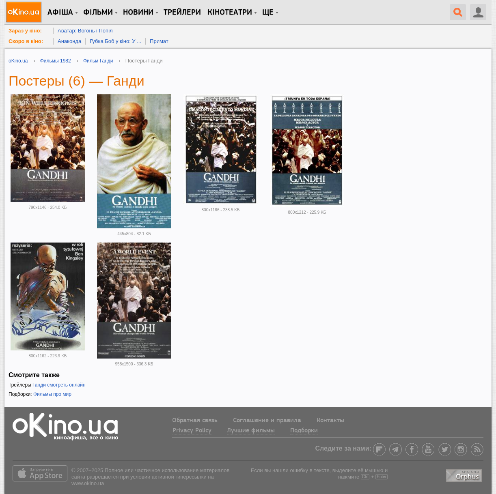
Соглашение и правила (267, 420)
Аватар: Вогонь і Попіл (85, 31)
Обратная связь (195, 420)
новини (138, 13)
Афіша (60, 13)
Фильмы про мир (52, 394)
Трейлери (182, 13)
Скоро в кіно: (26, 41)
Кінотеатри (229, 13)
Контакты (330, 420)
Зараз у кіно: (25, 31)
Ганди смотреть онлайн (59, 385)
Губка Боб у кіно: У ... (115, 41)
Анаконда (69, 41)
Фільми (98, 13)
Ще (268, 13)
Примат (159, 41)
